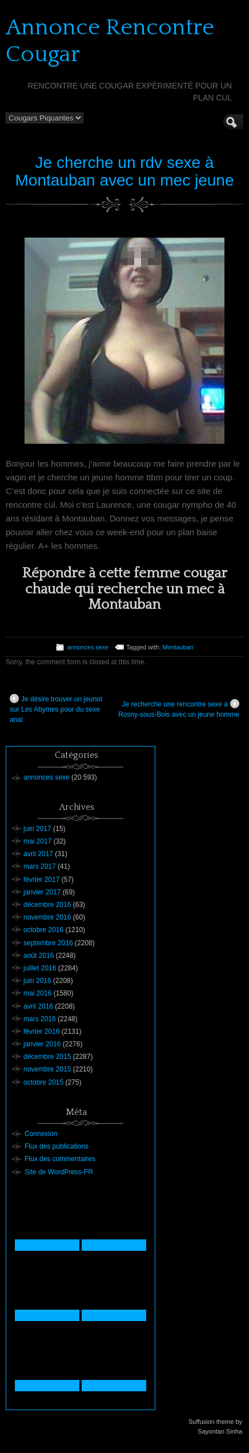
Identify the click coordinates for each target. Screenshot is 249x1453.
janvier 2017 (42, 892)
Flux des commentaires (60, 1159)
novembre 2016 (47, 917)
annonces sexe (88, 647)
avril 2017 (38, 854)
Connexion (41, 1134)
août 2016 (38, 956)
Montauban (178, 647)
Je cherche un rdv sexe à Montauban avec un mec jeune (124, 171)
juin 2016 (37, 981)
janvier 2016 (42, 1044)
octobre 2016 (43, 930)
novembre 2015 (47, 1069)
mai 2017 (37, 841)
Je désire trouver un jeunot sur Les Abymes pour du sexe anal (56, 709)
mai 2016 (37, 993)
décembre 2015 (47, 1057)
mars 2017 (39, 866)
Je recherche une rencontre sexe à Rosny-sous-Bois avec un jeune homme (178, 709)
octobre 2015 (43, 1082)
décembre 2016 (47, 905)
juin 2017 (37, 829)
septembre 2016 (48, 943)
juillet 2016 (39, 968)
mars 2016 (39, 1019)
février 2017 (41, 880)
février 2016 (41, 1031)
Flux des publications (57, 1146)
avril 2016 (38, 1006)
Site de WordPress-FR (59, 1172)
